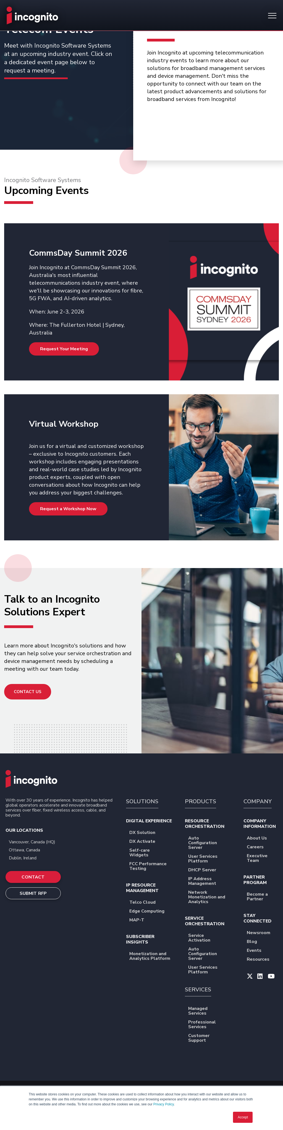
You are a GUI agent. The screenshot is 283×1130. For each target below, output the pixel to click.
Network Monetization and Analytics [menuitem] (211, 897)
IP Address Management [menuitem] (211, 882)
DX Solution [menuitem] (146, 833)
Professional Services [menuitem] (211, 1025)
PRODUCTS (200, 801)
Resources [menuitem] (262, 959)
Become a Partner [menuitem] (262, 897)
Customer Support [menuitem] (211, 1038)
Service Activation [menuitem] (211, 938)
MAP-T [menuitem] (140, 920)
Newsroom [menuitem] (262, 933)
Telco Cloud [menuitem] (146, 902)
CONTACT (33, 877)
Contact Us (27, 691)
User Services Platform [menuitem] (211, 859)
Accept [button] (243, 1117)
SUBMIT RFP (33, 893)
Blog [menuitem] (255, 942)
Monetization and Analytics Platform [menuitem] (152, 956)
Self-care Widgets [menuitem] (152, 853)
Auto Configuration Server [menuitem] (211, 843)
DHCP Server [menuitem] (205, 870)
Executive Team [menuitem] (262, 859)
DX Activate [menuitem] (146, 841)
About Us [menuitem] (260, 838)
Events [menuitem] (258, 950)
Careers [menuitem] (259, 847)
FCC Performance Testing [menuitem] (152, 867)
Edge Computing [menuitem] (150, 911)
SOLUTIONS (142, 801)
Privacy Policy (163, 1104)
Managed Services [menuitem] (211, 1011)
